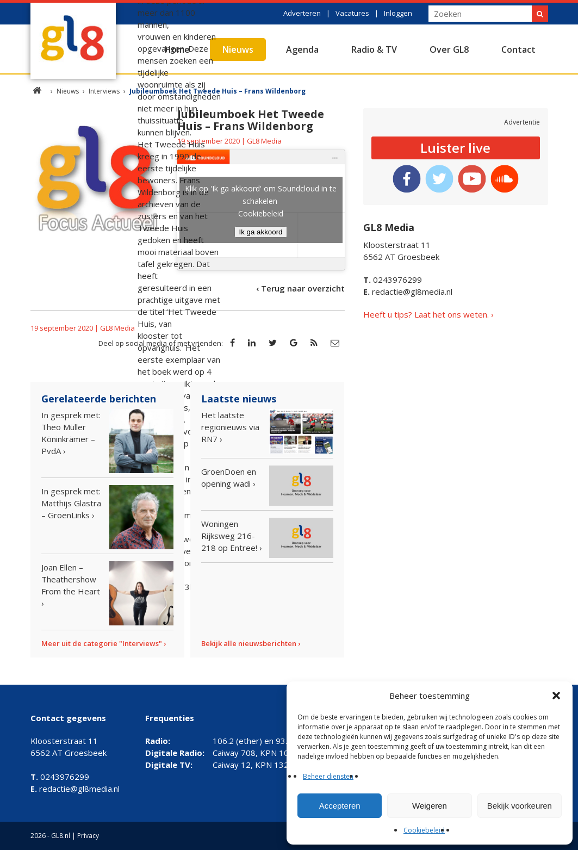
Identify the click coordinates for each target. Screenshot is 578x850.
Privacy (88, 835)
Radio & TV (374, 49)
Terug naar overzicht (303, 288)
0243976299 (392, 279)
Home (177, 49)
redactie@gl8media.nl (407, 291)
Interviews (104, 91)
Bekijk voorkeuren (519, 805)
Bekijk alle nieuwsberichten (248, 643)
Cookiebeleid (424, 830)
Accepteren (340, 805)
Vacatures (352, 13)
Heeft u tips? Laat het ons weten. (426, 314)
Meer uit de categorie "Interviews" (101, 643)
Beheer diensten (328, 776)
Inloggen (398, 13)
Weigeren (429, 805)
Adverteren (302, 13)
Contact (518, 49)
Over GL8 (449, 49)
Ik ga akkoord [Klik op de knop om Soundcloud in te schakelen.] (260, 232)
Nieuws (237, 49)
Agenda (302, 49)
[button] (556, 695)
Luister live (455, 148)
